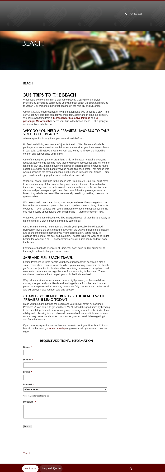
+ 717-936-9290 (135, 14)
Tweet (26, 453)
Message (29, 401)
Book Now (30, 468)
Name (27, 347)
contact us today (56, 328)
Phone (28, 359)
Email (27, 372)
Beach (28, 83)
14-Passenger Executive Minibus (71, 118)
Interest (28, 384)
